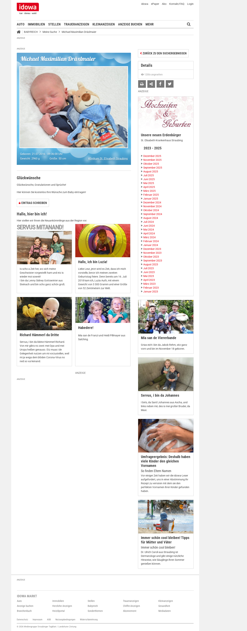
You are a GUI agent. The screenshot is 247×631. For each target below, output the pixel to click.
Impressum (37, 619)
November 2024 (152, 206)
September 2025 (152, 167)
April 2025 (149, 187)
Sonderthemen (95, 610)
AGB (49, 619)
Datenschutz (22, 619)
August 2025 (150, 171)
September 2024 (152, 214)
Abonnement (129, 610)
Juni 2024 (149, 225)
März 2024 (149, 237)
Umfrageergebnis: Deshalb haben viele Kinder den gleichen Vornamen (165, 461)
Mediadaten (164, 610)
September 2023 (152, 260)
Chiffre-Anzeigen (131, 605)
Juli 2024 (148, 221)
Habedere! (85, 328)
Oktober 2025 (151, 163)
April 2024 (149, 233)
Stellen (54, 24)
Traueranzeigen (76, 24)
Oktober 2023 (151, 256)
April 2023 (149, 279)
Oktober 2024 (151, 210)
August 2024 (150, 217)
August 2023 (150, 264)
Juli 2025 (148, 175)
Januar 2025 (150, 198)
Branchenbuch (24, 610)
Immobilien (36, 24)
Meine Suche (50, 31)
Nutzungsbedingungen (65, 619)
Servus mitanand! (40, 227)
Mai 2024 (148, 229)
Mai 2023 (148, 276)
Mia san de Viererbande (158, 338)
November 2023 (152, 252)
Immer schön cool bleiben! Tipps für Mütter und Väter (165, 540)
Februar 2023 (151, 287)
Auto (20, 24)
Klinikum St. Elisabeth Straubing (108, 158)
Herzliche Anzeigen (62, 605)
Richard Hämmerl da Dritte (39, 335)
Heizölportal (58, 610)
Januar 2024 (150, 245)
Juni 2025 (149, 179)
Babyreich (31, 31)
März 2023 (149, 283)
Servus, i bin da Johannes (160, 395)
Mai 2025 (148, 183)
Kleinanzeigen (103, 24)
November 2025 (152, 159)
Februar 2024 (151, 241)
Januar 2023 (150, 291)
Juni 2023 (149, 272)
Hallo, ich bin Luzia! (92, 262)
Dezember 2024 (152, 202)
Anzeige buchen (130, 24)
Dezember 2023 (152, 248)
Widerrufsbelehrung (89, 619)
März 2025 (149, 190)
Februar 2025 (151, 194)
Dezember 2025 (152, 156)
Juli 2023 (148, 268)
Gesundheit (164, 605)
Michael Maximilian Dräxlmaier (79, 31)
